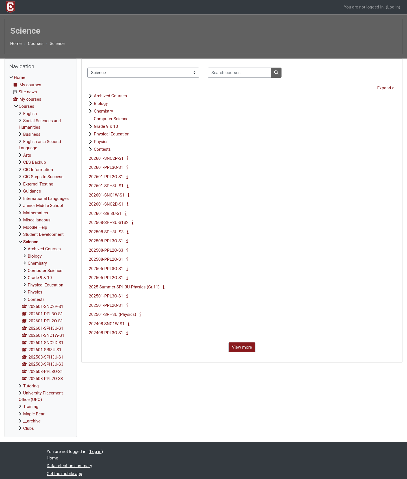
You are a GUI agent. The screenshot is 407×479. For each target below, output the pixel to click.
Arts (27, 155)
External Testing (38, 184)
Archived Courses (110, 95)
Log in (393, 7)
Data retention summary (69, 465)
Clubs (28, 428)
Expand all (387, 87)
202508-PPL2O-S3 (106, 250)
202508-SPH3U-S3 (106, 231)
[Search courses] (239, 73)
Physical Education (111, 134)
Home (15, 43)
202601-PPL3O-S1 (106, 167)
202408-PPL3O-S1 (106, 332)
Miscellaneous (37, 220)
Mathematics (35, 212)
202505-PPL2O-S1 (106, 277)
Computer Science (111, 118)
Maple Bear (34, 414)
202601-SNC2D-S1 (106, 204)
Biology (101, 103)
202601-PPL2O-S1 (106, 176)
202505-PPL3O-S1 (106, 268)
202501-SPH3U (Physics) (112, 314)
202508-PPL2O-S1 (106, 259)
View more (242, 347)
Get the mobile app (64, 473)
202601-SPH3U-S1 (106, 185)
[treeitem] (40, 252)
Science (57, 43)
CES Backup (34, 162)
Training (30, 406)
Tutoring (31, 386)
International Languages (46, 198)
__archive (32, 421)
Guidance (32, 191)
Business (31, 134)
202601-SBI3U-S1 (105, 213)
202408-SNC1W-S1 (107, 323)
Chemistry (103, 111)
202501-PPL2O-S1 (106, 305)
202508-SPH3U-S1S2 (109, 222)
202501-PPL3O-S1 (106, 296)
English (30, 113)
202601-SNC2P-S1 (106, 158)
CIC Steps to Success (43, 176)
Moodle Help (35, 227)
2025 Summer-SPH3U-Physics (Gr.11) (124, 287)
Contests (102, 149)
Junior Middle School (43, 205)
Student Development (43, 234)
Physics (101, 141)
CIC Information (38, 169)
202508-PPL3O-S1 (106, 240)
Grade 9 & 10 (106, 126)
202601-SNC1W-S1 (107, 195)
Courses (36, 43)
